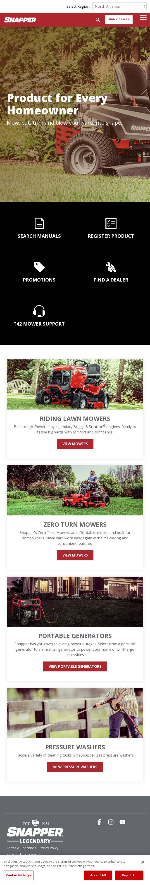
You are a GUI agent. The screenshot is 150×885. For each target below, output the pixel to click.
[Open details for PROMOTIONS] (39, 267)
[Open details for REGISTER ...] (111, 223)
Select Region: (78, 6)
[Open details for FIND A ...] (111, 267)
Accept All (98, 878)
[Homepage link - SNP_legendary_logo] (35, 840)
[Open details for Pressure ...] (75, 735)
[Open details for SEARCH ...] (39, 223)
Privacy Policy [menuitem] (48, 848)
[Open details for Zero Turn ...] (75, 517)
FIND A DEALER (110, 280)
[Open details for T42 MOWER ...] (39, 322)
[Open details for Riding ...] (75, 409)
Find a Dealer (119, 19)
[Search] (98, 19)
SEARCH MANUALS (39, 236)
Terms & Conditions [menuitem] (21, 848)
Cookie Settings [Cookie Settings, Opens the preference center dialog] (18, 878)
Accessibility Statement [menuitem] (23, 854)
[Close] (143, 865)
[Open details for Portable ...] (75, 629)
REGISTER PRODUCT (111, 236)
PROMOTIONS (39, 280)
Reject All (129, 878)
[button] (143, 17)
